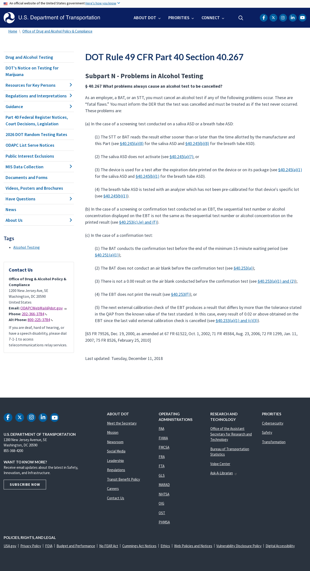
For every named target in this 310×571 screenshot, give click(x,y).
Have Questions (39, 199)
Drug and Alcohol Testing (29, 57)
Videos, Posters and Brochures (34, 188)
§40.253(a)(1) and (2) (276, 281)
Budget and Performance (76, 546)
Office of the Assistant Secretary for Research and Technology (231, 434)
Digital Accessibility (280, 546)
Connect (211, 17)
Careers (113, 488)
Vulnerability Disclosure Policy (238, 546)
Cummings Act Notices (139, 546)
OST (162, 513)
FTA (161, 466)
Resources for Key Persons (39, 85)
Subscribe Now (25, 484)
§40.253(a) (243, 268)
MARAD (164, 484)
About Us (39, 220)
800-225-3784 (40, 319)
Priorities (178, 17)
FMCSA (164, 447)
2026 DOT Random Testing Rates (36, 134)
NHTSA (164, 494)
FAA (161, 428)
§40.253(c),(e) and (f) (138, 222)
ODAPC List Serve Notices (30, 145)
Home (12, 31)
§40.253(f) (180, 294)
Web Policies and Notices (193, 546)
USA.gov (10, 546)
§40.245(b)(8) (197, 143)
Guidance (39, 106)
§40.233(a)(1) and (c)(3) (237, 320)
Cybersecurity (272, 423)
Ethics (165, 546)
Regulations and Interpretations (39, 96)
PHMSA (164, 522)
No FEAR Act (108, 546)
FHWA (163, 438)
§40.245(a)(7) (181, 156)
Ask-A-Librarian (223, 473)
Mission (112, 432)
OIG (161, 503)
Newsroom (115, 442)
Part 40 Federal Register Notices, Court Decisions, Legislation (37, 120)
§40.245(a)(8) (132, 143)
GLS (162, 475)
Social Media (116, 451)
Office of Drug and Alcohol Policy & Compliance (57, 31)
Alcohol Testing (26, 247)
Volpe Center (220, 463)
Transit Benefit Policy (123, 479)
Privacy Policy (30, 546)
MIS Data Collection (39, 167)
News (11, 209)
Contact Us (115, 498)
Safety (267, 432)
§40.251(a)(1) (107, 255)
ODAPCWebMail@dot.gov (43, 308)
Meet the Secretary (122, 423)
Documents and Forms (27, 177)
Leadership (115, 460)
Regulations (116, 470)
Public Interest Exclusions (30, 156)
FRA (162, 456)
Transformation (274, 442)
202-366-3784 (34, 313)
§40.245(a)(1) (290, 169)
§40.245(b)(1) (147, 176)
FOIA (48, 546)
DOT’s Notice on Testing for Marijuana (32, 71)
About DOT (145, 17)
